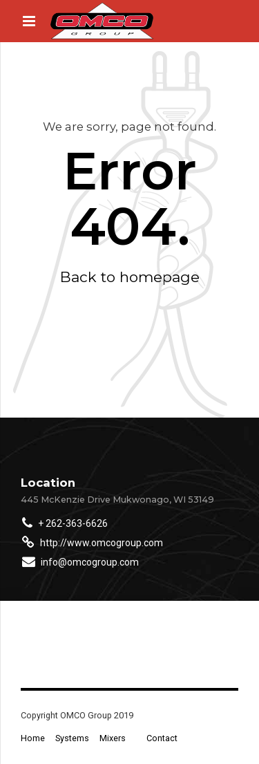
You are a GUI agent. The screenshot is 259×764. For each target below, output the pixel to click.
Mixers (112, 738)
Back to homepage (130, 277)
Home (33, 738)
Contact (162, 738)
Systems (72, 738)
